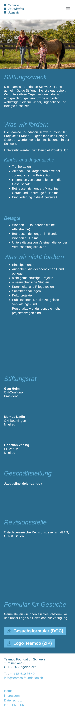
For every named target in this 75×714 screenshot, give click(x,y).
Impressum (12, 695)
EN (14, 705)
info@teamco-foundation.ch (23, 678)
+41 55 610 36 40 (22, 673)
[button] (67, 8)
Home (8, 690)
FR (22, 705)
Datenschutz (13, 700)
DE (6, 705)
